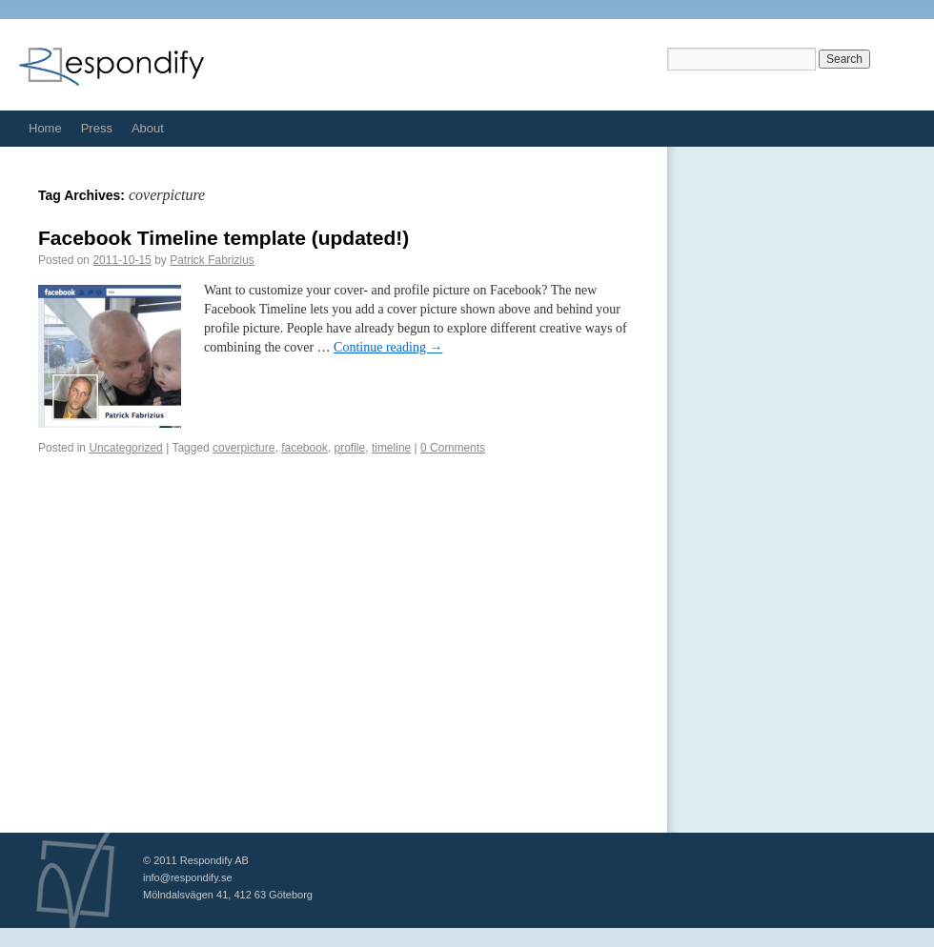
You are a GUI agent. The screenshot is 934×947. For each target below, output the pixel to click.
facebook (304, 447)
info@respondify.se (188, 877)
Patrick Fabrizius (212, 260)
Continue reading (388, 347)
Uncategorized (125, 447)
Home (45, 128)
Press (96, 128)
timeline (391, 447)
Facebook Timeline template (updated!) (223, 238)
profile (350, 447)
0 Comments (452, 447)
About (148, 128)
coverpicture (243, 447)
